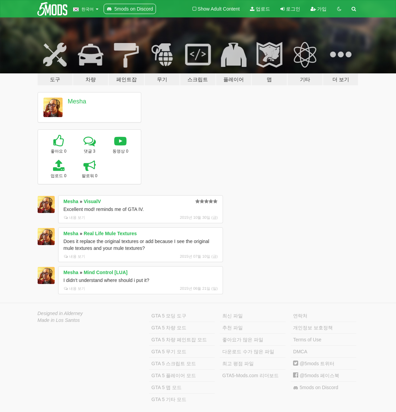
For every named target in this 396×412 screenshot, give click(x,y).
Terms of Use (307, 339)
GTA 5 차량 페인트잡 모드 (179, 339)
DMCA (300, 351)
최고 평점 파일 (238, 363)
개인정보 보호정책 (313, 327)
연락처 (300, 315)
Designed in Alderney (60, 313)
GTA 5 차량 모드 (168, 327)
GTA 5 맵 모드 (166, 387)
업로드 (260, 9)
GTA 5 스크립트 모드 (173, 363)
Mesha (77, 101)
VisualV (92, 201)
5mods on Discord (315, 387)
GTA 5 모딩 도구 (168, 315)
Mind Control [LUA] (106, 272)
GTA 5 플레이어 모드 (173, 375)
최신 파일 (232, 315)
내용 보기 (74, 217)
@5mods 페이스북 (316, 375)
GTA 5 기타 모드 (168, 399)
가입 (319, 9)
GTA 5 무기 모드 (168, 351)
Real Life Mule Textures (110, 233)
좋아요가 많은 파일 (242, 339)
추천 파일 (232, 327)
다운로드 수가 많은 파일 (248, 351)
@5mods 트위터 (313, 363)
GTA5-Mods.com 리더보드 (250, 375)
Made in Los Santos (59, 320)
